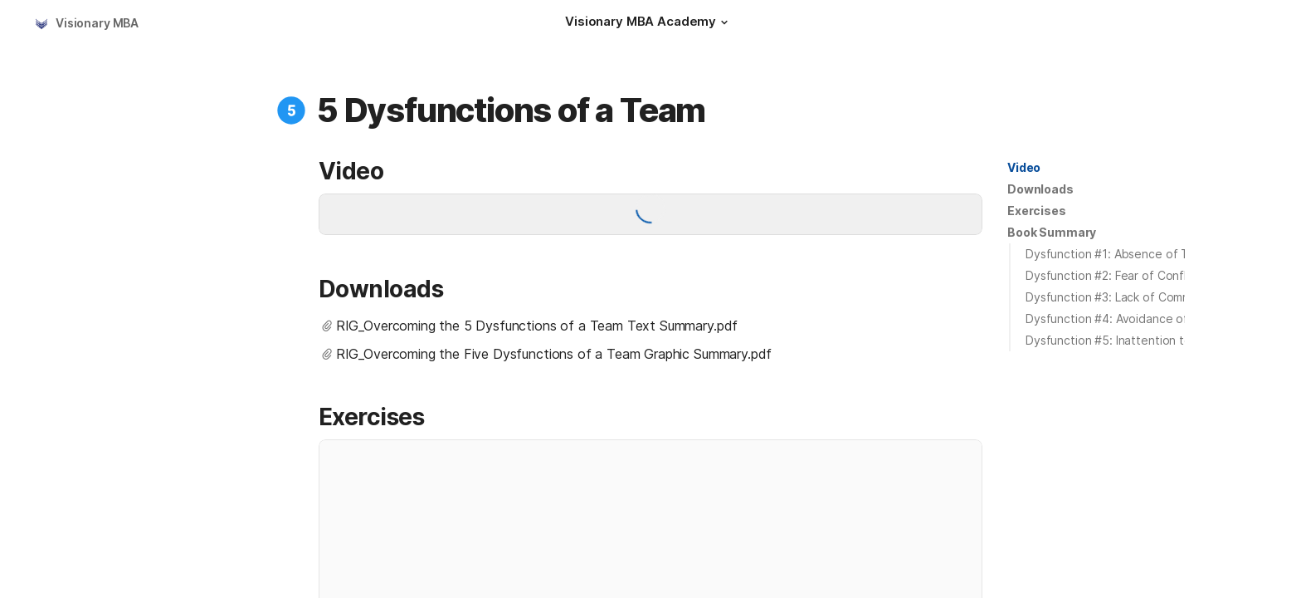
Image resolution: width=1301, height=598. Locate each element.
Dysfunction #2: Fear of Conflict (1113, 275)
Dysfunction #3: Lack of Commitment (1126, 297)
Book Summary (1051, 232)
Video (1023, 167)
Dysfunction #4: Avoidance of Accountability (1147, 318)
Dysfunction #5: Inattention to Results (1130, 340)
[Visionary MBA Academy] (648, 23)
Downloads (1040, 189)
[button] (724, 22)
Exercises (1036, 210)
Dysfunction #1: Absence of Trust (1118, 254)
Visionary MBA (97, 23)
